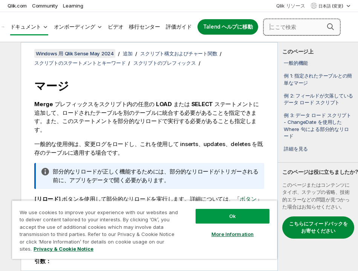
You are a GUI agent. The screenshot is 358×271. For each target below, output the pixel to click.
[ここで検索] (302, 27)
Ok (232, 216)
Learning (73, 6)
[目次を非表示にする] (9, 53)
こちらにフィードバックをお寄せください (318, 227)
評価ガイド (179, 27)
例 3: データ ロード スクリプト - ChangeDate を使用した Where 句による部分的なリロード (317, 125)
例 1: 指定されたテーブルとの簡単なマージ (318, 79)
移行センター (144, 27)
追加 (128, 53)
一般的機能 (296, 63)
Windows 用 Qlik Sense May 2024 (75, 53)
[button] (330, 26)
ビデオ (115, 27)
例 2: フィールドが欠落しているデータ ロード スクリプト (318, 99)
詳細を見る (296, 149)
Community (45, 6)
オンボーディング (74, 27)
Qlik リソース (290, 6)
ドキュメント (25, 27)
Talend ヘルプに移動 (228, 27)
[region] (144, 229)
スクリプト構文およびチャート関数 (178, 53)
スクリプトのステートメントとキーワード (79, 63)
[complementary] (318, 156)
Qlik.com (17, 6)
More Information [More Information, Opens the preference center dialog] (232, 234)
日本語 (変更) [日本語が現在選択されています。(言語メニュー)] (331, 6)
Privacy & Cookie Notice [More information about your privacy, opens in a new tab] (63, 249)
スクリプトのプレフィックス (164, 63)
